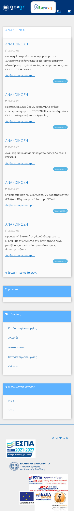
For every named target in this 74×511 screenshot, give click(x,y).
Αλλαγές (13, 337)
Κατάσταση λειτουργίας (22, 328)
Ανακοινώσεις (60, 81)
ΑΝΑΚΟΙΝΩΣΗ (16, 44)
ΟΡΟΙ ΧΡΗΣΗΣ (60, 437)
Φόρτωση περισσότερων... (21, 272)
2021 (11, 410)
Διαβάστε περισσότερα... (20, 75)
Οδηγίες (13, 366)
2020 (11, 401)
